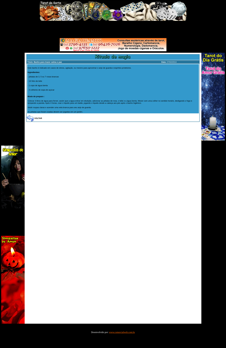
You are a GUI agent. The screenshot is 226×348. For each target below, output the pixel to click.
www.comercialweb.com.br (122, 332)
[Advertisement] (113, 28)
